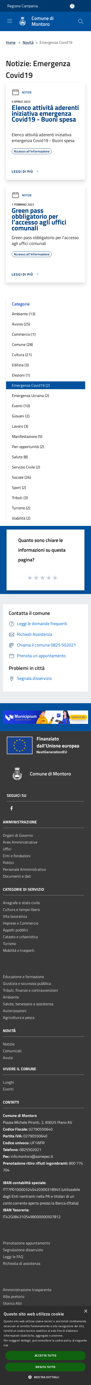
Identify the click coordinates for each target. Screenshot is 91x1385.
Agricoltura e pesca (18, 1017)
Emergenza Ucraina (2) (30, 395)
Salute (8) (20, 457)
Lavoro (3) (20, 426)
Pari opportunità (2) (28, 447)
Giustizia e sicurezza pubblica (27, 983)
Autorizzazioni (14, 1011)
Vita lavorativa (15, 916)
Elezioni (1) (21, 375)
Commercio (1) (23, 334)
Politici (8, 862)
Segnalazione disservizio (23, 1250)
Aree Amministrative (20, 842)
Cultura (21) (22, 355)
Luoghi (8, 1082)
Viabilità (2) (21, 518)
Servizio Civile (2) (26, 467)
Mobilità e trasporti (18, 950)
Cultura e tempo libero (21, 909)
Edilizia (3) (20, 365)
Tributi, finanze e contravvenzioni (30, 990)
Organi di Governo (18, 835)
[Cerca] (81, 21)
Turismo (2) (21, 508)
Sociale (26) (21, 477)
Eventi (8, 1089)
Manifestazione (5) (27, 436)
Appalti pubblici (15, 930)
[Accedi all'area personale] (72, 6)
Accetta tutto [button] (45, 1355)
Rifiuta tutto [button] (45, 1367)
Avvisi (8, 1058)
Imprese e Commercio (20, 923)
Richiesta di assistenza (21, 1263)
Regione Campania (22, 6)
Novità (28, 42)
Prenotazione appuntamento (26, 1243)
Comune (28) (22, 344)
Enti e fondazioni (17, 856)
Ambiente (11, 997)
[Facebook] (12, 808)
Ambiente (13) (23, 314)
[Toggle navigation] (10, 21)
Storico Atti (12, 1303)
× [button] (85, 1311)
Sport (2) (19, 487)
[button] (45, 1377)
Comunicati (12, 1051)
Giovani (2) (20, 416)
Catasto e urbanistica (20, 937)
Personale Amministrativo (24, 869)
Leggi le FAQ (13, 1256)
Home (11, 42)
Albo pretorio (13, 1296)
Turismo (9, 943)
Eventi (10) (21, 406)
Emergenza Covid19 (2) (31, 385)
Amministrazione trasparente (27, 1290)
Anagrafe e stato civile (21, 903)
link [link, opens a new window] (6, 1345)
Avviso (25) (21, 324)
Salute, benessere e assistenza (28, 1004)
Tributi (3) (20, 498)
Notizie (22, 92)
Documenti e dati (17, 876)
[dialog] (45, 1345)
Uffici (7, 849)
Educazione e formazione (23, 977)
